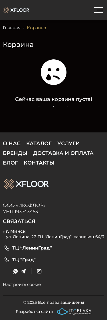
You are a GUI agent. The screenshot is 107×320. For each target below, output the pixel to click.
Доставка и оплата (63, 153)
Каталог (39, 143)
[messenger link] (15, 271)
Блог (10, 162)
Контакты (39, 162)
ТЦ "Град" (24, 259)
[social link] (39, 271)
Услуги (68, 143)
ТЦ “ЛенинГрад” (32, 248)
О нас (12, 143)
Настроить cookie (22, 284)
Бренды (15, 153)
